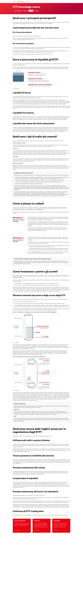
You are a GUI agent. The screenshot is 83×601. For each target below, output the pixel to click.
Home (14, 1)
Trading (30, 10)
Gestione (25, 10)
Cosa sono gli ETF (18, 10)
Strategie (36, 10)
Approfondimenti (20, 1)
